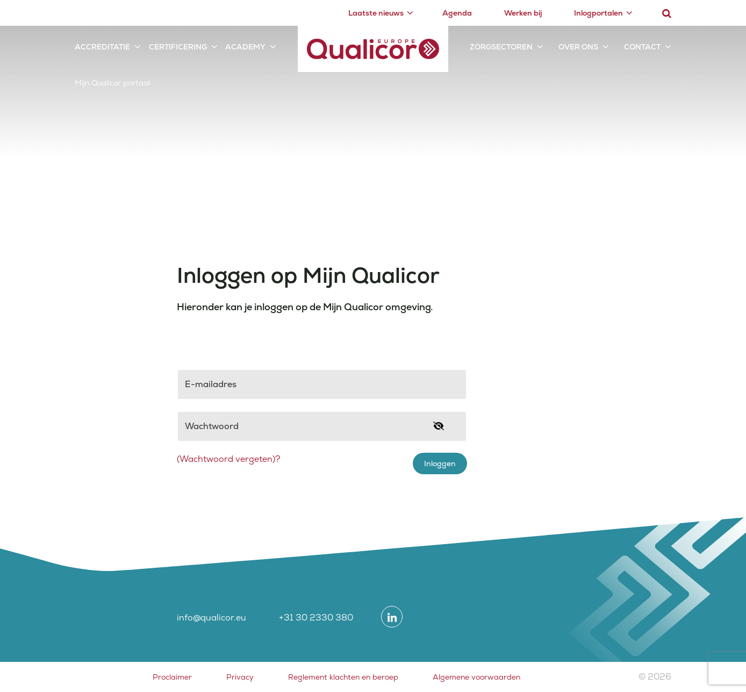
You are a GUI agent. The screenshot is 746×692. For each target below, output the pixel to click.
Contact (642, 47)
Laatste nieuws (376, 13)
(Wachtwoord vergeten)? (229, 459)
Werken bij (523, 13)
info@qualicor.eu (211, 617)
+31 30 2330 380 (316, 617)
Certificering (178, 47)
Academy (245, 47)
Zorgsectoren (501, 47)
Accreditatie (102, 47)
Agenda (457, 13)
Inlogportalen (598, 13)
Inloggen (440, 463)
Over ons (578, 47)
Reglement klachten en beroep (343, 677)
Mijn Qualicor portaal (112, 83)
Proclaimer (172, 677)
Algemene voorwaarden (476, 677)
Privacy (240, 677)
